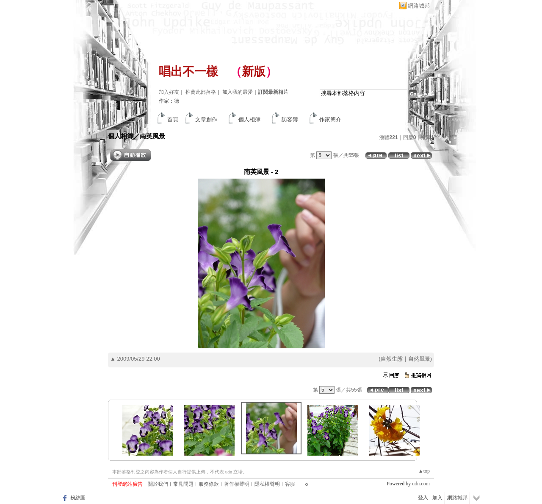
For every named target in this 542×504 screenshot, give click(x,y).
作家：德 (169, 101)
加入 (437, 498)
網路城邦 (419, 6)
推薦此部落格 (200, 92)
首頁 (172, 119)
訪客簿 (290, 119)
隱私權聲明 (267, 484)
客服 (290, 484)
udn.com (421, 484)
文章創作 (206, 119)
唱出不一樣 (188, 71)
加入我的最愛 (237, 92)
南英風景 (152, 136)
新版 (253, 71)
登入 (423, 498)
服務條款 (209, 484)
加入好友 (169, 92)
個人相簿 (249, 119)
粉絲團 (78, 498)
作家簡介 (330, 119)
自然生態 (392, 359)
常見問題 (183, 484)
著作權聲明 (236, 484)
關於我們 (158, 484)
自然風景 (419, 359)
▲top (424, 471)
